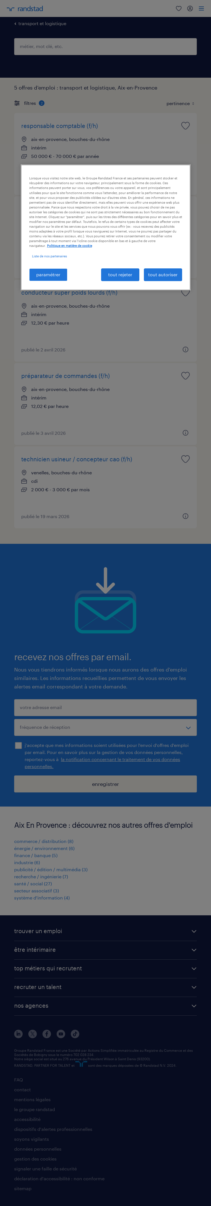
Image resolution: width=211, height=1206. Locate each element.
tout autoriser (163, 274)
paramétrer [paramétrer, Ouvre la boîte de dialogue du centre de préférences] (48, 274)
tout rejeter (120, 274)
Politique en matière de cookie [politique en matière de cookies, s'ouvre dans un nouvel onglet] (69, 245)
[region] (106, 227)
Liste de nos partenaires (49, 256)
